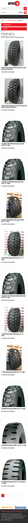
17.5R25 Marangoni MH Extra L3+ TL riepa (12, 334)
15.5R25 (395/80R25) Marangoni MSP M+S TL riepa (12, 220)
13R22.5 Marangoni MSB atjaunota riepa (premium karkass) (13, 68)
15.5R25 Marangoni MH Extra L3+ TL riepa (12, 258)
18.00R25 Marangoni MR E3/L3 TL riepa (13, 408)
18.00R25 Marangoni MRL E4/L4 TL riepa (13, 445)
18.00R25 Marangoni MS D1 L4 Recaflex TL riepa (13, 482)
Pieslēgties (3, 12)
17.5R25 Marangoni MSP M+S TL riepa (13, 372)
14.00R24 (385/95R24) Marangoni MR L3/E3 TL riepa (12, 144)
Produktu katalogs (11, 20)
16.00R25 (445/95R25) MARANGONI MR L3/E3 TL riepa (13, 296)
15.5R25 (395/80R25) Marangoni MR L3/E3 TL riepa (12, 182)
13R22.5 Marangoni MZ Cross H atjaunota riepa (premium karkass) (14, 106)
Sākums (3, 20)
